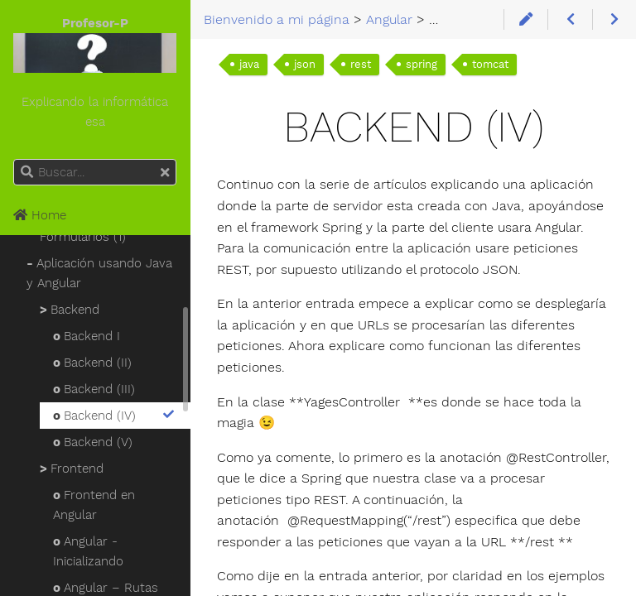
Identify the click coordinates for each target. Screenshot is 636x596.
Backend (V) (92, 442)
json (305, 64)
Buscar (14, 159)
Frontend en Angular (94, 505)
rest (360, 64)
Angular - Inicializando (88, 551)
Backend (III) (94, 389)
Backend (69, 309)
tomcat (490, 64)
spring (421, 64)
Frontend (72, 468)
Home (39, 215)
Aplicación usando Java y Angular (99, 273)
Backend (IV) (114, 415)
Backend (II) (92, 362)
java (249, 64)
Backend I (86, 336)
